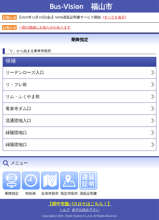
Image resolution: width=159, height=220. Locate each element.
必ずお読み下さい (86, 210)
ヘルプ (64, 210)
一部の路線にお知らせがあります (45, 27)
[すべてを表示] (114, 17)
